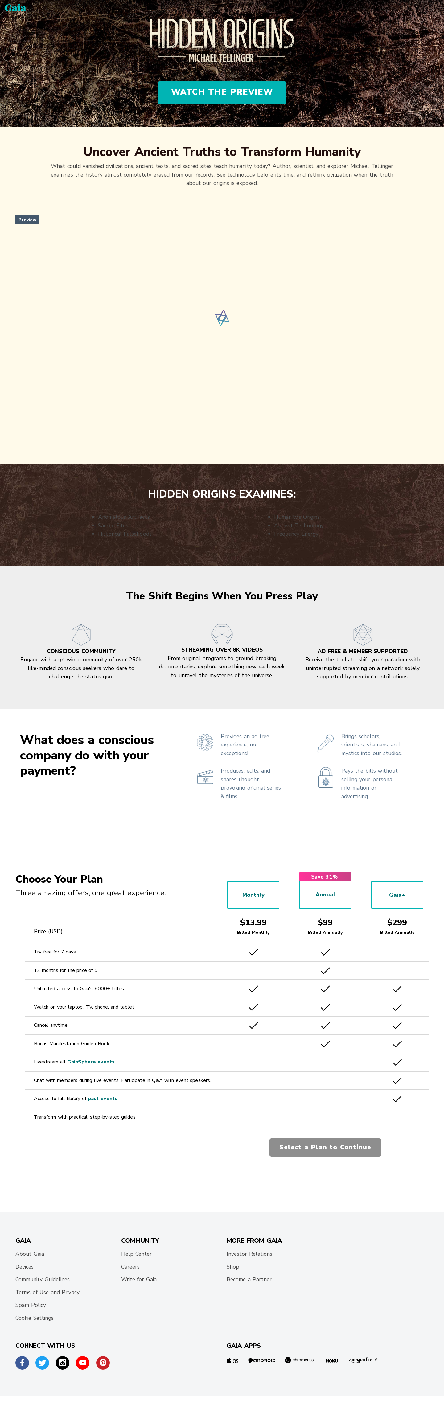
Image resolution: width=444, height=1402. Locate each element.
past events (102, 1098)
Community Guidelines (42, 1279)
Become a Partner (249, 1279)
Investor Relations (249, 1254)
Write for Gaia (139, 1279)
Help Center (136, 1254)
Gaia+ (397, 895)
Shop (233, 1266)
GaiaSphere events (90, 1062)
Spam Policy (30, 1305)
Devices (24, 1266)
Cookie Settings (34, 1318)
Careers (130, 1266)
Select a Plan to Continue (325, 1147)
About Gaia (29, 1254)
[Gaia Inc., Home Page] (15, 7)
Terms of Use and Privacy (47, 1292)
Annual (325, 894)
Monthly (253, 895)
